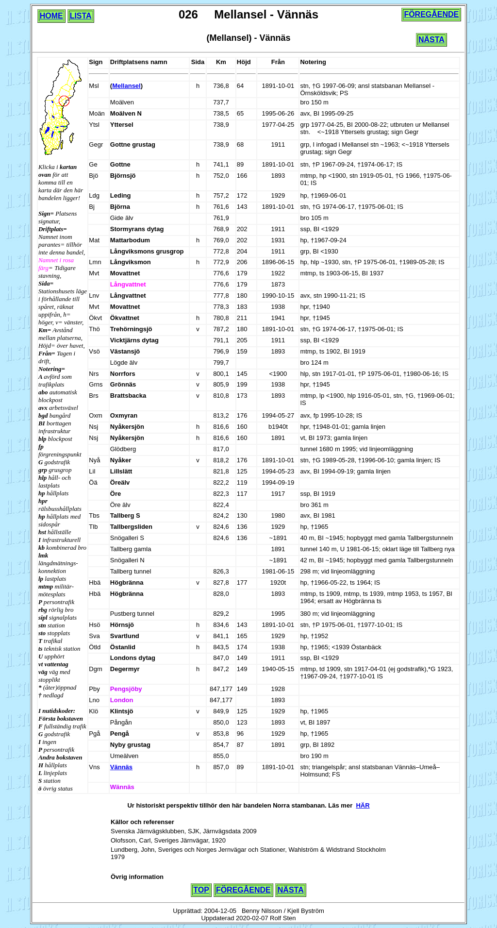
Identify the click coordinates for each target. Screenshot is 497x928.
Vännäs (121, 767)
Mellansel (126, 85)
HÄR (362, 805)
